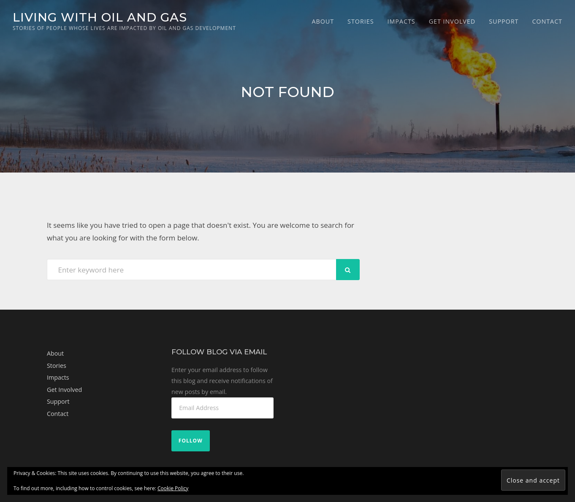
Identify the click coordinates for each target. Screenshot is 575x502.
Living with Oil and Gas (100, 17)
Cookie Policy (172, 488)
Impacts (401, 21)
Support (503, 21)
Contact (547, 21)
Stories (360, 21)
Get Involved (452, 21)
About (323, 21)
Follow (191, 440)
